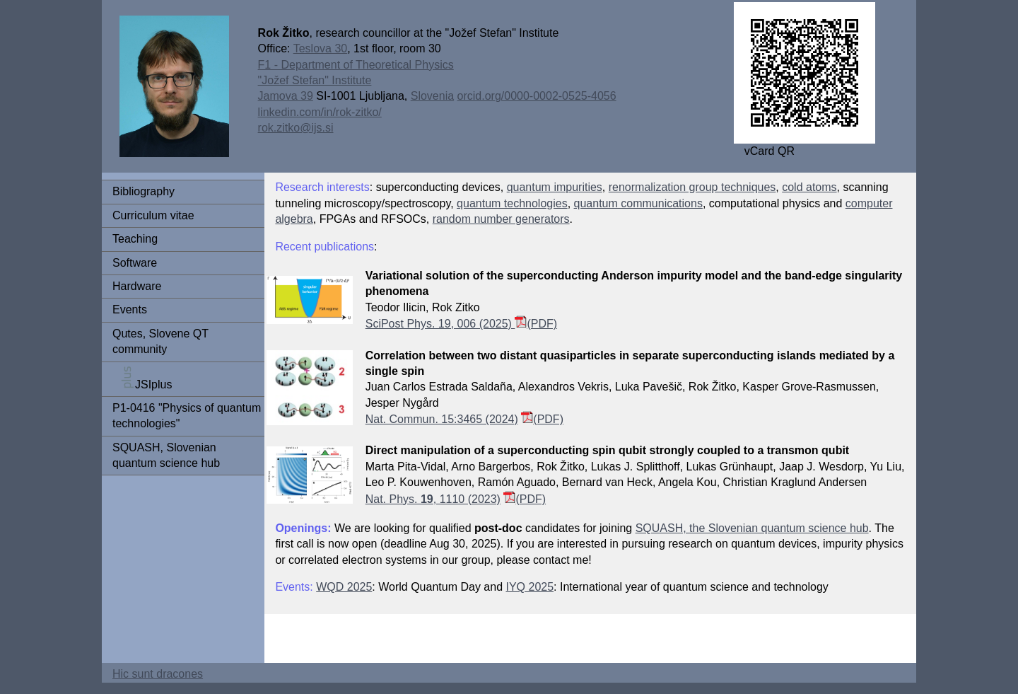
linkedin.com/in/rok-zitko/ (320, 112)
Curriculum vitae (153, 215)
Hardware (136, 286)
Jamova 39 (285, 96)
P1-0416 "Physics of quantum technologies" (186, 415)
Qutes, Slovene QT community (160, 341)
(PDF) (542, 324)
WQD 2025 (344, 587)
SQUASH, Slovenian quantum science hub (166, 455)
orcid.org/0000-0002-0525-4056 (536, 96)
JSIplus (142, 378)
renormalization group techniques (692, 187)
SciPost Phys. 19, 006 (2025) (446, 324)
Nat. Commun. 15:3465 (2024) (441, 419)
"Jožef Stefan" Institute (315, 80)
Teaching (135, 239)
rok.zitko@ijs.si (296, 128)
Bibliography (143, 191)
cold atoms (809, 187)
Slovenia (432, 96)
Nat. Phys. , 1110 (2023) (433, 499)
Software (134, 263)
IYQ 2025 (529, 587)
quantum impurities (554, 187)
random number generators (501, 219)
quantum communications (638, 203)
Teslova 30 (320, 48)
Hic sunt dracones (157, 674)
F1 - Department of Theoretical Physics (356, 65)
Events (129, 309)
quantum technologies (512, 203)
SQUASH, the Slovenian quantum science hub (752, 528)
